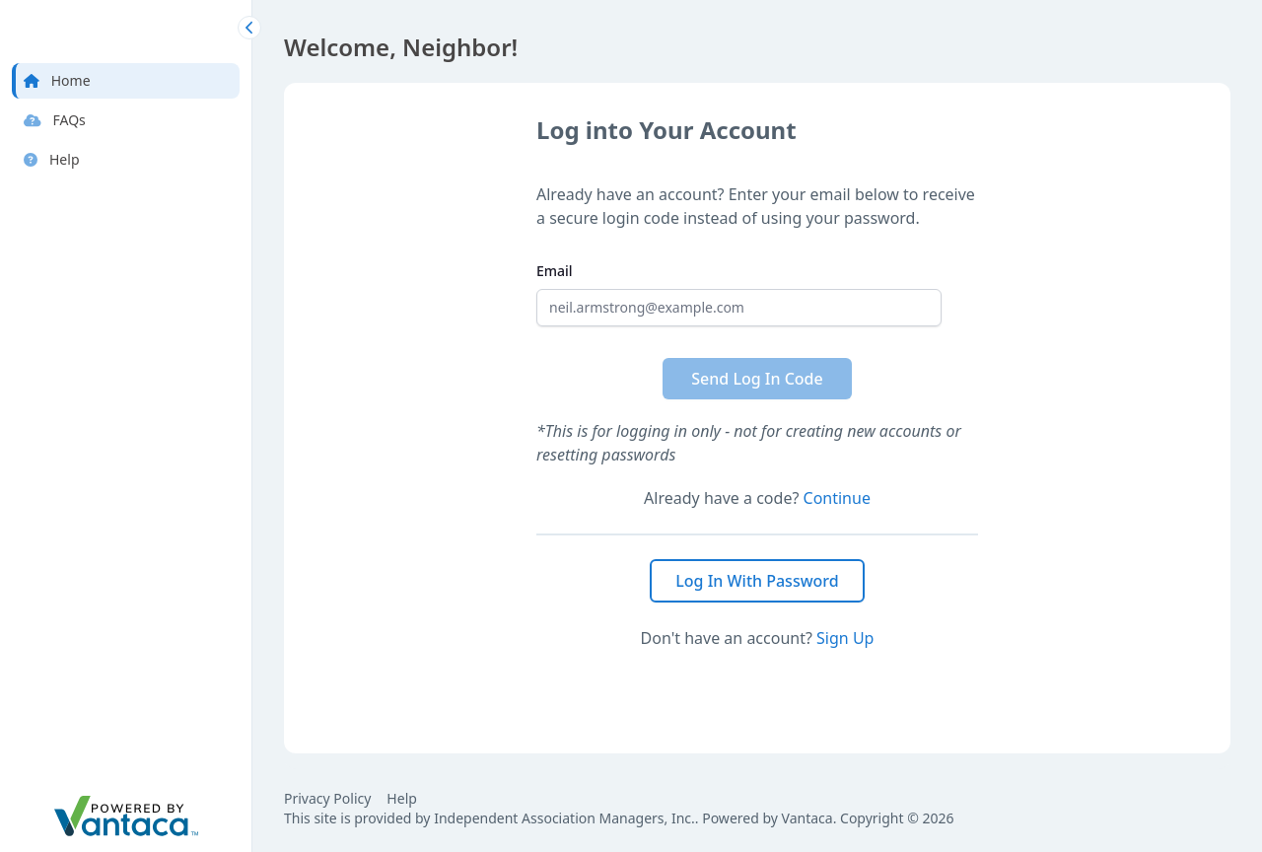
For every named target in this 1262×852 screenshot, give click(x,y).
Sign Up (845, 638)
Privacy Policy (327, 798)
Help (401, 798)
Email (554, 270)
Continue (837, 498)
